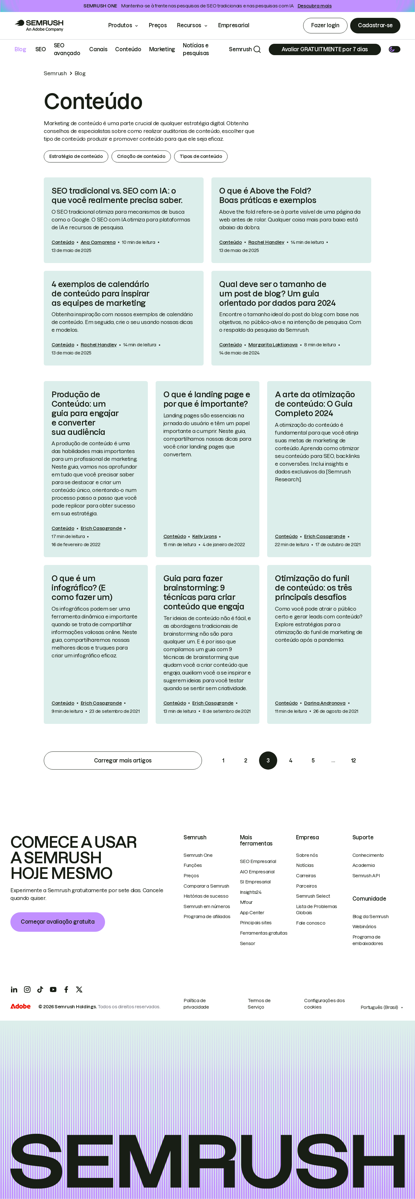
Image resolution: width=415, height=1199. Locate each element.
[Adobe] (20, 1007)
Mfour (246, 902)
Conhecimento (368, 855)
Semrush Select (313, 896)
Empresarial (238, 25)
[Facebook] (66, 989)
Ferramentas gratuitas (264, 933)
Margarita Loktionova (273, 344)
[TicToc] (40, 989)
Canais (98, 49)
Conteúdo (128, 49)
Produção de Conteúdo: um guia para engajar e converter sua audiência (85, 413)
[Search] (257, 49)
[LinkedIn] (14, 989)
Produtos (120, 25)
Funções (193, 865)
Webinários (364, 926)
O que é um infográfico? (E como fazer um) (82, 588)
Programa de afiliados (207, 916)
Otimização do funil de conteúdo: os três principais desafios (313, 588)
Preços (158, 25)
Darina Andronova (325, 703)
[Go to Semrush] (39, 25)
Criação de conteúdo (141, 156)
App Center (252, 912)
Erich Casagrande (101, 528)
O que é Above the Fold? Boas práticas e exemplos (267, 195)
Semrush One (198, 855)
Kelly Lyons (204, 536)
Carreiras (306, 875)
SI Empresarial (255, 881)
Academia (363, 865)
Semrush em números (207, 906)
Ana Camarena (98, 242)
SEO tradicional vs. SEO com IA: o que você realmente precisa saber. (117, 195)
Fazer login (325, 25)
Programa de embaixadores (368, 940)
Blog (20, 49)
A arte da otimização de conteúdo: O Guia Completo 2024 (315, 404)
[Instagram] (27, 989)
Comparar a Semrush (206, 886)
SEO (40, 49)
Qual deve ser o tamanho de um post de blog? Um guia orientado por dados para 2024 (277, 293)
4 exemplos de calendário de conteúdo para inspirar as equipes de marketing (100, 293)
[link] (124, 220)
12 (353, 760)
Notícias (305, 865)
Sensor (247, 943)
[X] (79, 989)
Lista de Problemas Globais (316, 910)
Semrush (240, 49)
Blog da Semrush (370, 916)
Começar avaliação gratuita (58, 922)
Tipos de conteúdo (201, 156)
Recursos (189, 25)
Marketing (162, 49)
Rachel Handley (266, 242)
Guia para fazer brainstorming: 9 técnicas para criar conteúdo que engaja (203, 592)
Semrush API (366, 875)
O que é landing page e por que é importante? (206, 399)
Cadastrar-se (375, 25)
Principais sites (256, 922)
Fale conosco (311, 923)
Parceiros (306, 886)
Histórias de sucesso (206, 896)
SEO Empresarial (258, 861)
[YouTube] (53, 989)
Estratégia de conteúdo (76, 156)
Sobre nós (307, 855)
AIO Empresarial (257, 871)
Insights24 (251, 892)
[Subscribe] (325, 49)
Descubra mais (315, 5)
